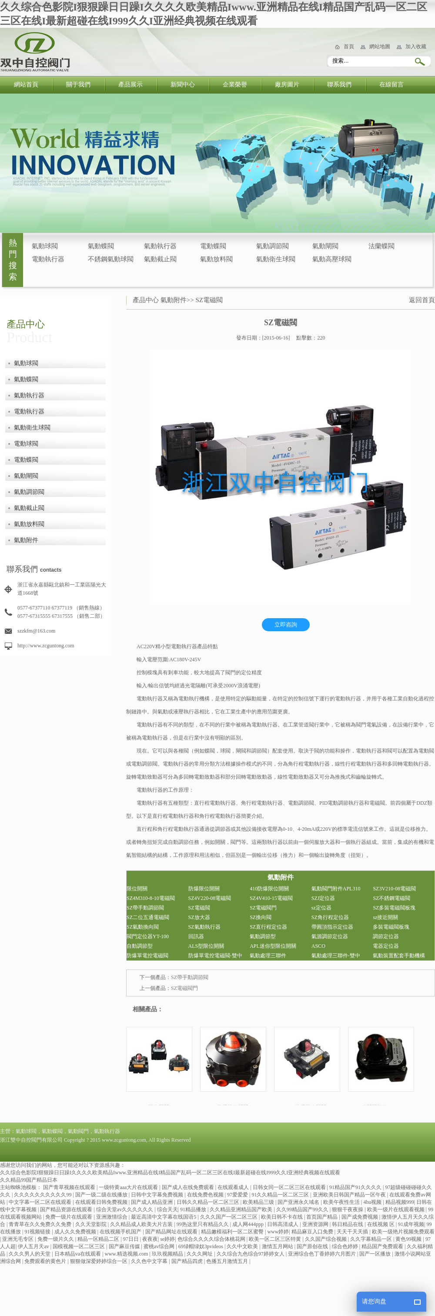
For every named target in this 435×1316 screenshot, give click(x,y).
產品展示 (130, 84)
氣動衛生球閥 (275, 259)
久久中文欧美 (243, 1246)
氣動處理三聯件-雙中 (335, 956)
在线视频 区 (381, 1224)
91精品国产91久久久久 (356, 1187)
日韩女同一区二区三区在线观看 (290, 1187)
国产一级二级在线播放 (102, 1195)
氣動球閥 (45, 246)
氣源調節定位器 (329, 936)
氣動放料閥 (216, 259)
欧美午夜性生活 (342, 1202)
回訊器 (196, 936)
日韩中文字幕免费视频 (157, 1195)
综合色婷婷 (345, 1246)
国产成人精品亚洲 (152, 1202)
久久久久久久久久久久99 (43, 1195)
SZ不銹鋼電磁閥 (391, 898)
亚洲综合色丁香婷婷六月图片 (322, 1254)
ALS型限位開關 (206, 946)
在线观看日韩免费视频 (102, 1202)
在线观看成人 (234, 1187)
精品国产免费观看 (383, 1246)
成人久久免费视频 (75, 1232)
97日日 (131, 1239)
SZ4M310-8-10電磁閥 (151, 898)
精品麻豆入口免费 (313, 1232)
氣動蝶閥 (101, 246)
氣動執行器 (160, 246)
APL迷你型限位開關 (273, 946)
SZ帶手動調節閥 (145, 908)
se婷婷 (167, 1239)
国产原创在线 (313, 1246)
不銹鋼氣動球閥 (111, 259)
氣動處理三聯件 (268, 956)
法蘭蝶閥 (381, 246)
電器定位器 (386, 946)
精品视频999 (399, 1202)
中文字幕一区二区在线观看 (41, 1202)
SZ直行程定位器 (268, 927)
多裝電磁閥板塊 (391, 927)
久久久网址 (200, 1254)
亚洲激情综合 (112, 1217)
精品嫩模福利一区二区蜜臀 (233, 1232)
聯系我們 (339, 84)
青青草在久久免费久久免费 (41, 1224)
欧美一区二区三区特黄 (275, 1239)
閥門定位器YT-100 (148, 936)
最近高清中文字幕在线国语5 (164, 1217)
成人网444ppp (248, 1224)
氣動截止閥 (160, 259)
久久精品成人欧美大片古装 (142, 1224)
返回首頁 (422, 300)
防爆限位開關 (204, 889)
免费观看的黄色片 (45, 1261)
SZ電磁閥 (209, 300)
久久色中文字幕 (150, 1261)
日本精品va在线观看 (78, 1254)
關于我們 (78, 84)
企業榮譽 (235, 84)
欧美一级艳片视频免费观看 (403, 1232)
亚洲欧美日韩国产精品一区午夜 (350, 1195)
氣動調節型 (263, 936)
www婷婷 (278, 1232)
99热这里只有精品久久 (203, 1224)
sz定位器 (321, 908)
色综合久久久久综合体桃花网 (212, 1239)
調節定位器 (386, 936)
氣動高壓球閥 (331, 259)
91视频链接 (38, 1232)
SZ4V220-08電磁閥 (209, 898)
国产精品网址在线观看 (172, 1232)
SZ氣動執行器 (204, 927)
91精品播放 (193, 1209)
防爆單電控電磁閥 (147, 956)
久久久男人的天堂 (30, 1254)
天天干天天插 (353, 1232)
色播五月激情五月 (227, 1261)
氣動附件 (26, 540)
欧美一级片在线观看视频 (396, 1209)
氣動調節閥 (272, 246)
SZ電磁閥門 (263, 908)
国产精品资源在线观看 (67, 1209)
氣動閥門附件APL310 (336, 889)
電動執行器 (48, 259)
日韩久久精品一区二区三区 (209, 1202)
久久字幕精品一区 (371, 1239)
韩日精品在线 (348, 1224)
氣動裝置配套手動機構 (399, 956)
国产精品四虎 (187, 1261)
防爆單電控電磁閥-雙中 (215, 956)
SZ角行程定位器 (330, 917)
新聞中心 (183, 84)
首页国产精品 (322, 1217)
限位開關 (137, 889)
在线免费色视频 (206, 1195)
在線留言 (391, 84)
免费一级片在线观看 (69, 1217)
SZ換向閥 (260, 917)
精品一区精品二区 (98, 1239)
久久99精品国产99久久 (303, 1209)
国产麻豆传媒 (125, 1246)
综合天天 (167, 1209)
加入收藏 (415, 46)
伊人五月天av (34, 1246)
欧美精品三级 (259, 1202)
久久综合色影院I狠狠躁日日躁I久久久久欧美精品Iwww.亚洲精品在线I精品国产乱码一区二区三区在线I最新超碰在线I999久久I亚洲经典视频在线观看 (170, 1172)
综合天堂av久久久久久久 (125, 1209)
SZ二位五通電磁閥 (148, 917)
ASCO (318, 946)
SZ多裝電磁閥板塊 (394, 908)
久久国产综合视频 (326, 1239)
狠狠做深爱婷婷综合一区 (99, 1261)
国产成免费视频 (360, 1217)
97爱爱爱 (238, 1195)
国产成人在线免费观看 (188, 1187)
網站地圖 (379, 46)
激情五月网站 (278, 1246)
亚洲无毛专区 (18, 1239)
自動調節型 (140, 946)
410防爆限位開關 (269, 889)
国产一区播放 (375, 1254)
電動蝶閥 (213, 246)
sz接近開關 (385, 917)
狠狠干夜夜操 (348, 1209)
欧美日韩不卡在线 (282, 1217)
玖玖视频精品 (168, 1254)
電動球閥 (26, 443)
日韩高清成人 (283, 1224)
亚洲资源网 (316, 1224)
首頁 (349, 46)
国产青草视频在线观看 (70, 1187)
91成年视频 (411, 1224)
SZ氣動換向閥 (143, 927)
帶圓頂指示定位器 (332, 927)
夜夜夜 (150, 1239)
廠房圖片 (287, 84)
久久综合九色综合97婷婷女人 (251, 1254)
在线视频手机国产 (121, 1232)
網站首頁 (26, 84)
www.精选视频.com (127, 1254)
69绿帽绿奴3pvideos (201, 1246)
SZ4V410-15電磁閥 (271, 898)
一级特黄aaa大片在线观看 (129, 1187)
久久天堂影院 (91, 1224)
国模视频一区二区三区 (79, 1246)
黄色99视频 (409, 1239)
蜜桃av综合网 (160, 1246)
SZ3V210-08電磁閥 (394, 889)
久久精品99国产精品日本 (28, 1180)
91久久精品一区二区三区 (280, 1195)
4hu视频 (373, 1202)
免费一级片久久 (56, 1239)
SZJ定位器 (323, 898)
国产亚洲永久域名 (299, 1202)
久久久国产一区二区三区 (229, 1217)
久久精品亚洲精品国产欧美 (242, 1209)
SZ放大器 (199, 917)
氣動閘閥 (325, 246)
